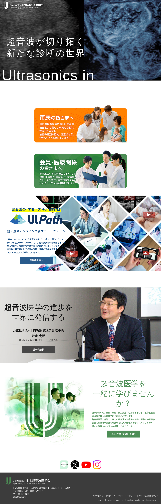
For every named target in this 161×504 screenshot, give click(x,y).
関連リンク (110, 496)
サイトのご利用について (148, 496)
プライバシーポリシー (127, 496)
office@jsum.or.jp (19, 497)
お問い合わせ (98, 496)
